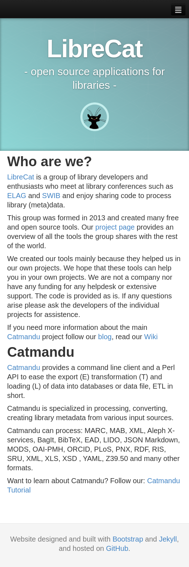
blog (105, 337)
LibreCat (20, 177)
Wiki (151, 337)
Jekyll (168, 539)
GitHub (117, 548)
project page (115, 227)
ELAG (16, 196)
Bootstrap (128, 539)
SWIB (51, 196)
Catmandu (23, 337)
